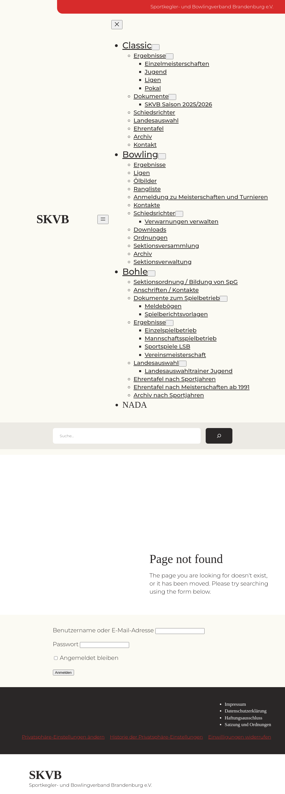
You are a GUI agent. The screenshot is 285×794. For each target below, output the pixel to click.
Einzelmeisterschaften (177, 63)
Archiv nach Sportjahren (169, 395)
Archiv (143, 136)
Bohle (135, 271)
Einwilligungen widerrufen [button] (239, 737)
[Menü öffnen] (103, 219)
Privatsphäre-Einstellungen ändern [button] (63, 737)
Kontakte (147, 204)
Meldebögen (163, 306)
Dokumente (151, 96)
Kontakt (145, 144)
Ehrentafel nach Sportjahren (175, 378)
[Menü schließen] (116, 24)
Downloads (150, 229)
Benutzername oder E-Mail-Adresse (103, 630)
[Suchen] (219, 436)
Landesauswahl (156, 120)
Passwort (66, 644)
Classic (137, 45)
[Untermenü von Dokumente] (172, 97)
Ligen (153, 79)
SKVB (52, 219)
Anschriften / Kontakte (166, 289)
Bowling (140, 154)
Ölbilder (145, 180)
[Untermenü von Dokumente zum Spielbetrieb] (223, 299)
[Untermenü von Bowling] (162, 156)
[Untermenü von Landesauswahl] (182, 364)
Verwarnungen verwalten (181, 221)
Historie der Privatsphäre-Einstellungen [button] (156, 737)
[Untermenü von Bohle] (151, 273)
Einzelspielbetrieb (170, 330)
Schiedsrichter (154, 112)
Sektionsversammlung (166, 245)
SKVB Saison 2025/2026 (178, 104)
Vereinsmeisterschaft (175, 354)
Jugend (156, 71)
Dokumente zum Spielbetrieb (177, 297)
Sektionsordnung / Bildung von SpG (186, 281)
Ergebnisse (150, 55)
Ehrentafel (149, 128)
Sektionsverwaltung (163, 261)
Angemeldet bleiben (86, 657)
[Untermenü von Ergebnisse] (169, 56)
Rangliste (147, 188)
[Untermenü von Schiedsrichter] (179, 214)
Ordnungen (151, 237)
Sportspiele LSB (167, 346)
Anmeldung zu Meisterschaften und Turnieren (201, 196)
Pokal (153, 88)
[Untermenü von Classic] (155, 47)
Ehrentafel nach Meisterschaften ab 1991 (192, 387)
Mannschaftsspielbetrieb (181, 338)
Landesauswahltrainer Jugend (189, 370)
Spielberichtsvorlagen (176, 314)
